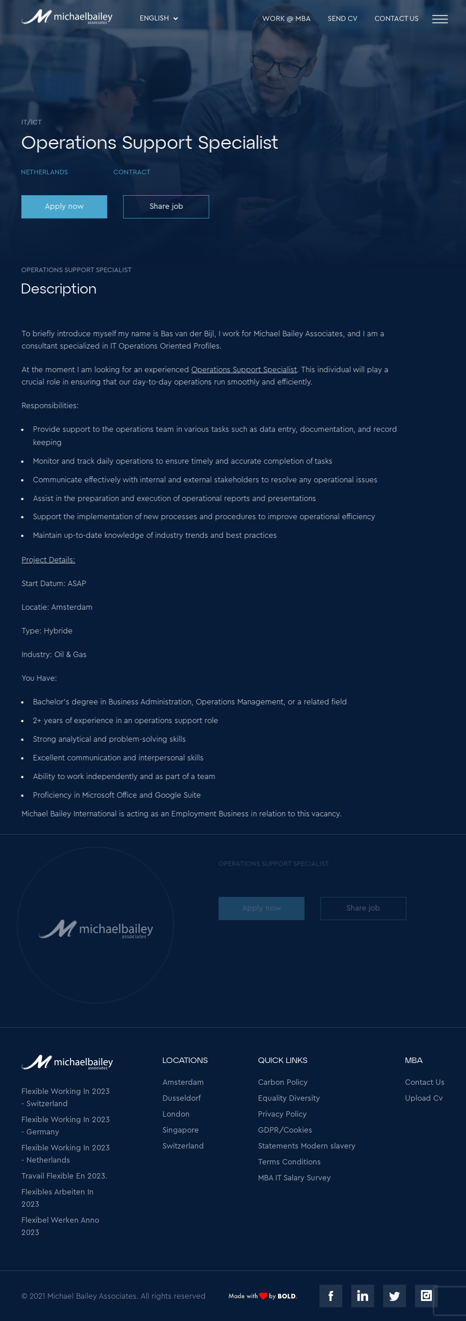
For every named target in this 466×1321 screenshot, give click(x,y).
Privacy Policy (282, 1114)
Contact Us (397, 19)
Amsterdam (183, 1082)
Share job (165, 206)
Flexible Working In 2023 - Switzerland (65, 1098)
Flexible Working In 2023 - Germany (65, 1126)
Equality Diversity (289, 1098)
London (176, 1114)
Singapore (180, 1130)
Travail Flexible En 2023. (64, 1176)
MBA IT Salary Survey (294, 1178)
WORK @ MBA (286, 19)
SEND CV (343, 19)
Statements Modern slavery (306, 1146)
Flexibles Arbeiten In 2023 (57, 1198)
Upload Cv (424, 1098)
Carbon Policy (283, 1082)
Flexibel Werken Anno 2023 (60, 1226)
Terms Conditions (289, 1162)
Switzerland (183, 1146)
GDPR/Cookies (285, 1130)
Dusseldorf (181, 1098)
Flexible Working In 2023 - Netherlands (65, 1154)
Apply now (63, 206)
